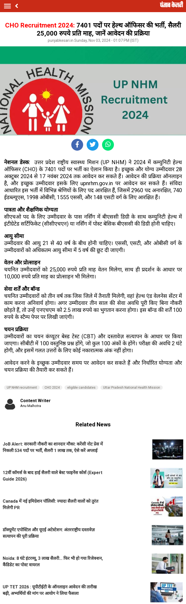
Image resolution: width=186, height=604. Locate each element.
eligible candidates (81, 387)
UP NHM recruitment (22, 387)
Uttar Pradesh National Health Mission (131, 387)
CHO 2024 (52, 387)
